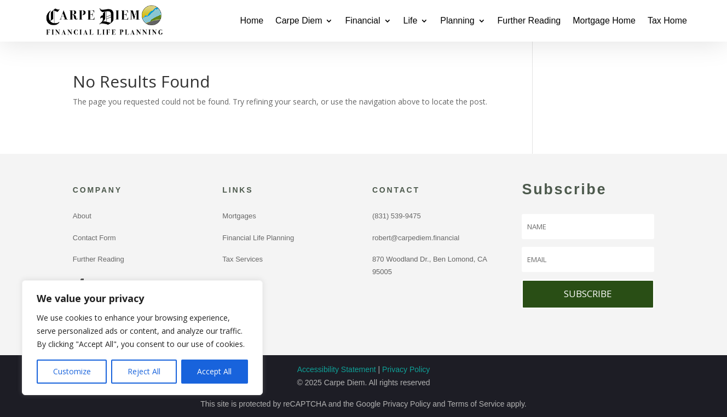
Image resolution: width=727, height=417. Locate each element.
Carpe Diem (298, 20)
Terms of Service (475, 403)
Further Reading (529, 20)
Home (251, 20)
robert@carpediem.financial (415, 238)
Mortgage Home (604, 20)
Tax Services (242, 259)
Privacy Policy (406, 369)
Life (410, 20)
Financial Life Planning (258, 238)
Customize (72, 371)
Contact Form (94, 238)
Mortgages (239, 216)
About (82, 216)
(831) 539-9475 (398, 216)
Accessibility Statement (336, 369)
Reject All (144, 371)
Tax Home (667, 20)
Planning (457, 20)
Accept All (214, 371)
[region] (142, 337)
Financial (362, 20)
